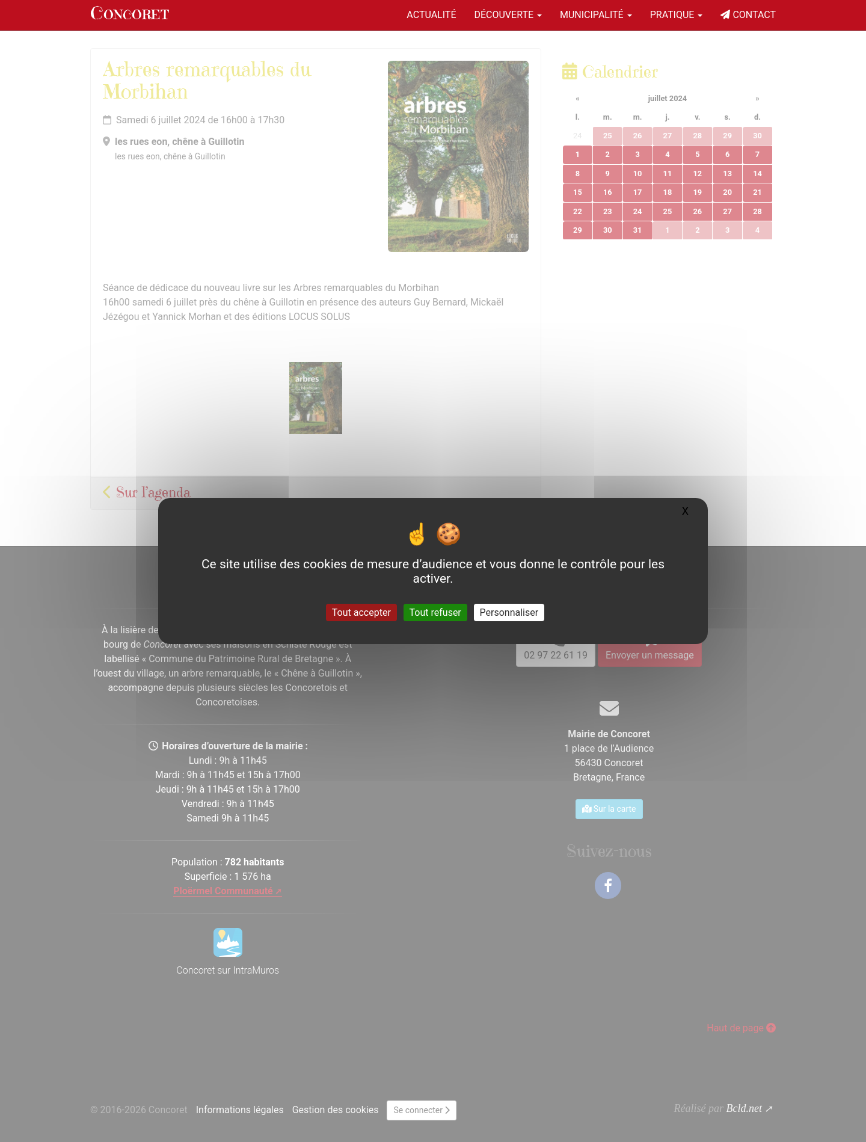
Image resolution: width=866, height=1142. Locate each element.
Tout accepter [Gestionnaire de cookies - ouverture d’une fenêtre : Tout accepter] (361, 612)
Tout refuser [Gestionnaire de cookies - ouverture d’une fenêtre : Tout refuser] (435, 612)
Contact (748, 14)
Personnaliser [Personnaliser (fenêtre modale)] (509, 612)
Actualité (431, 14)
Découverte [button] (508, 14)
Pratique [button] (676, 14)
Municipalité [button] (596, 14)
